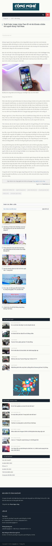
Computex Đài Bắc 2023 (8, 475)
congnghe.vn (15, 544)
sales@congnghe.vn (7, 528)
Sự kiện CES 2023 (6, 469)
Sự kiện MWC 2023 (7, 463)
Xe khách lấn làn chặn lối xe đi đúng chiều (22, 333)
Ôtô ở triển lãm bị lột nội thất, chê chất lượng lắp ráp (24, 350)
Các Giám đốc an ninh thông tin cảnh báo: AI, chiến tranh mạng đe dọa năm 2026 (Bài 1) (29, 449)
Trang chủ (22, 544)
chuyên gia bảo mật (43, 190)
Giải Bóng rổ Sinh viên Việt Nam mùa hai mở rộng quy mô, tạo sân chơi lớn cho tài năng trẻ (14, 228)
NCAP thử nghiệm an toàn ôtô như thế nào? (22, 406)
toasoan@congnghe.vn (12, 522)
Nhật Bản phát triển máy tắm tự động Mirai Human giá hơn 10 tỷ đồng (29, 367)
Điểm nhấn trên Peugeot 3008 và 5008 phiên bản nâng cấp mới (28, 431)
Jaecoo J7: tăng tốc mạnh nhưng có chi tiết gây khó (25, 440)
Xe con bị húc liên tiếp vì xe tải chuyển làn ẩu (23, 325)
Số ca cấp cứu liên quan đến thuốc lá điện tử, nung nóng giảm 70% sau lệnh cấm (14, 288)
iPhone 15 (4, 466)
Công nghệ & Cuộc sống (39, 181)
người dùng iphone (21, 190)
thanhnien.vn (46, 184)
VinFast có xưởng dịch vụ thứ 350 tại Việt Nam (23, 423)
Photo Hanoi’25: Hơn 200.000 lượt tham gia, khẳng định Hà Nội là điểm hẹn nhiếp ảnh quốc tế (14, 249)
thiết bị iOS (6, 193)
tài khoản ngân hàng (16, 193)
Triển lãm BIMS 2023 (7, 472)
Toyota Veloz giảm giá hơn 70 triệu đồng (22, 342)
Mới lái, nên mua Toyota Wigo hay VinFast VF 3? (24, 359)
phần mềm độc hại (32, 190)
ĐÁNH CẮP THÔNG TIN (8, 190)
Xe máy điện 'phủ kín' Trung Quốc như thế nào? (23, 414)
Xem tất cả (45, 209)
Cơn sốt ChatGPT (6, 460)
